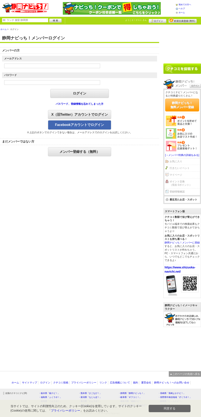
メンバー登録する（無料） (79, 151)
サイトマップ (29, 382)
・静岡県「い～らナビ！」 (170, 401)
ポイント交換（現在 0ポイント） (181, 183)
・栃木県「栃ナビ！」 (49, 393)
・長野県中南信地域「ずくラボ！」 (175, 397)
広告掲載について (120, 382)
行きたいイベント (180, 168)
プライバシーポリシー (83, 382)
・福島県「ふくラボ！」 (50, 397)
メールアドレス (13, 58)
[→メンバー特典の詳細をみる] (182, 155)
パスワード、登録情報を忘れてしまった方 (79, 103)
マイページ (176, 174)
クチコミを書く (182, 68)
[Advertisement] (182, 42)
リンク (103, 382)
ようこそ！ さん (136, 20)
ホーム (182, 12)
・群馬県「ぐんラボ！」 (50, 401)
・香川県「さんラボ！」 (90, 401)
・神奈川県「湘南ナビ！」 (130, 401)
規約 (135, 382)
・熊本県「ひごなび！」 (90, 393)
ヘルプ (182, 8)
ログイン (157, 20)
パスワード (10, 75)
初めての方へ (185, 4)
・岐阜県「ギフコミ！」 (129, 397)
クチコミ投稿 (60, 382)
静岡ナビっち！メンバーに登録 (182, 242)
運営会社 (146, 382)
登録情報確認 (177, 191)
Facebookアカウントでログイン (79, 125)
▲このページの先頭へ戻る (185, 374)
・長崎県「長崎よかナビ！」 (171, 393)
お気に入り (176, 161)
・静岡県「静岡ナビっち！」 (132, 393)
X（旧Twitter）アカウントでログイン (79, 114)
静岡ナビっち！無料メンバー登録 (182, 105)
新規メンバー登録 (183, 20)
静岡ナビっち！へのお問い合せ (171, 382)
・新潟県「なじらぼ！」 (90, 397)
